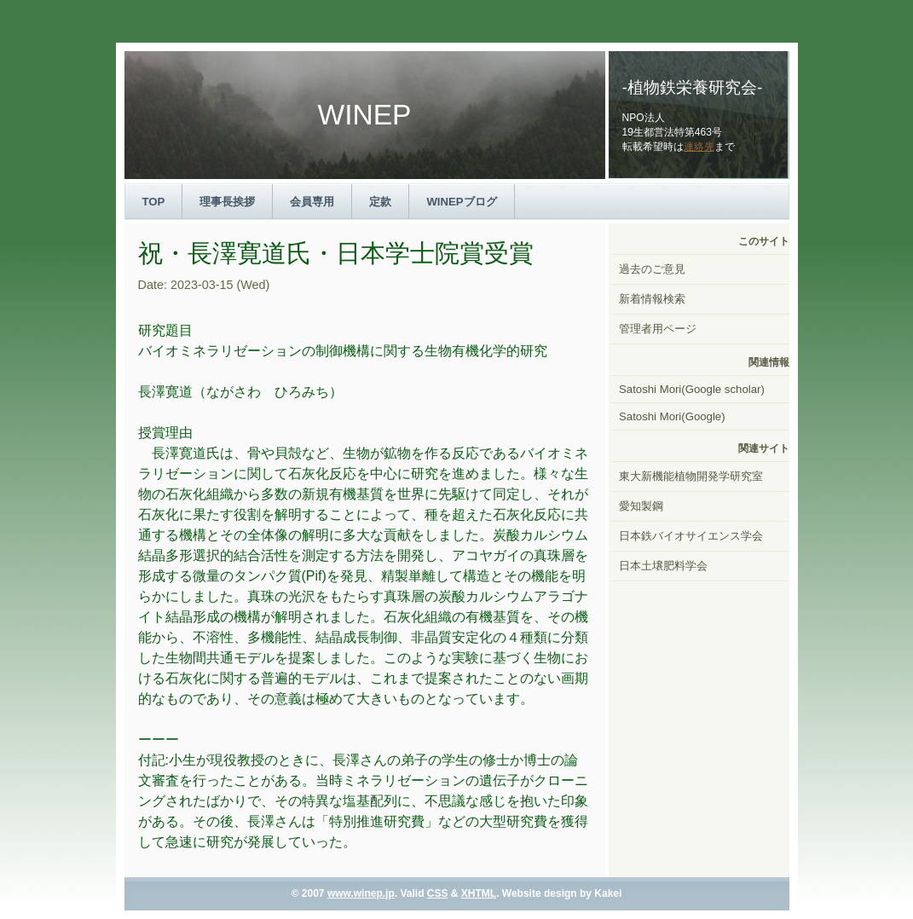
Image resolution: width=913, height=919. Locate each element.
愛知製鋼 (641, 506)
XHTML (478, 893)
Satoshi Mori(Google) (672, 416)
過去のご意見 (652, 269)
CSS (437, 893)
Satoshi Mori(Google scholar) (692, 389)
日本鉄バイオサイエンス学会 (691, 535)
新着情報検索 (652, 298)
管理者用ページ (657, 328)
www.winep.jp (361, 893)
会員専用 (312, 201)
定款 (380, 201)
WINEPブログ (461, 201)
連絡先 (699, 147)
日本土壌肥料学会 (663, 565)
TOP (153, 201)
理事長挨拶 (227, 201)
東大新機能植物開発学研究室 (691, 476)
